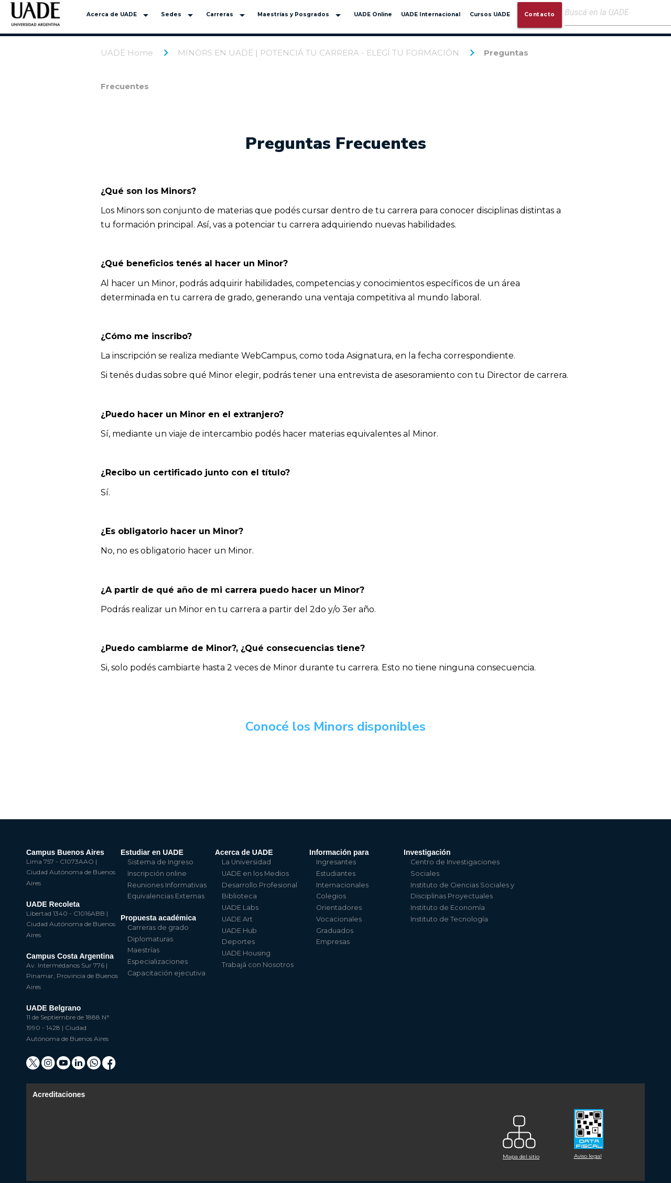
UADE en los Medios (255, 873)
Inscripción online (157, 873)
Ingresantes (336, 862)
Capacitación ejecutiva (166, 973)
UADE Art (237, 919)
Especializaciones (157, 961)
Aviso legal (588, 1156)
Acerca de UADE (119, 15)
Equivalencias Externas (165, 896)
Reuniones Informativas (167, 885)
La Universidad (246, 862)
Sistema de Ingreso (160, 862)
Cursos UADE (490, 14)
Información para (339, 852)
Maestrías (143, 950)
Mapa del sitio (521, 1156)
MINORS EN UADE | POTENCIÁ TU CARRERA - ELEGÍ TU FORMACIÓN (318, 53)
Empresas (333, 942)
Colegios (331, 896)
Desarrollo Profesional (259, 885)
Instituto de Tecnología (449, 919)
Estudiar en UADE (152, 852)
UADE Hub (239, 931)
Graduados (334, 931)
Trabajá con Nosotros (258, 965)
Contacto (539, 14)
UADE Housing (246, 953)
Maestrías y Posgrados (300, 15)
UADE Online (373, 14)
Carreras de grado (158, 927)
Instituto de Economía (447, 907)
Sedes (179, 15)
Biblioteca (239, 896)
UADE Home (127, 53)
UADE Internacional (430, 14)
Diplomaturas (150, 939)
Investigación (427, 852)
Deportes (238, 942)
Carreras (227, 15)
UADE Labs (240, 907)
